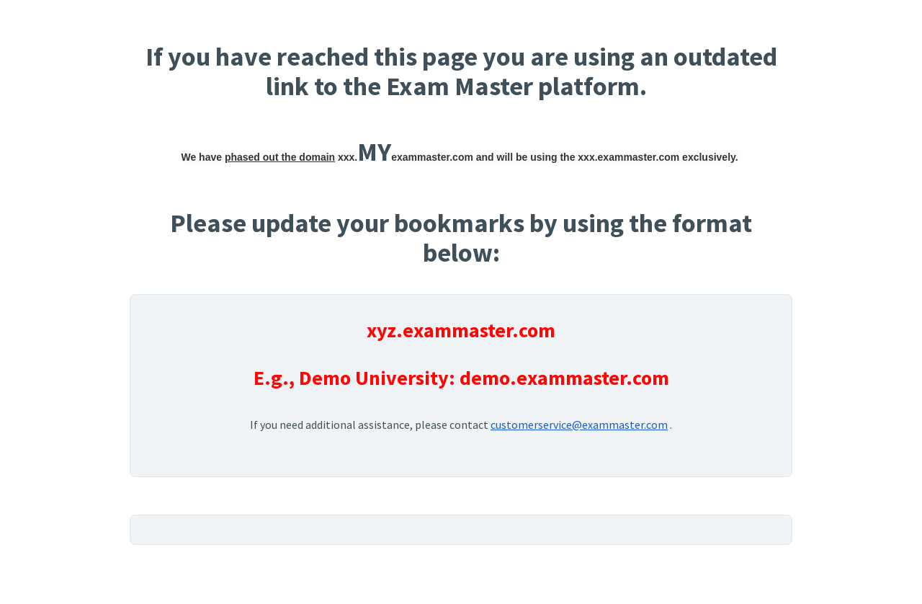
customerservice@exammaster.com (579, 424)
